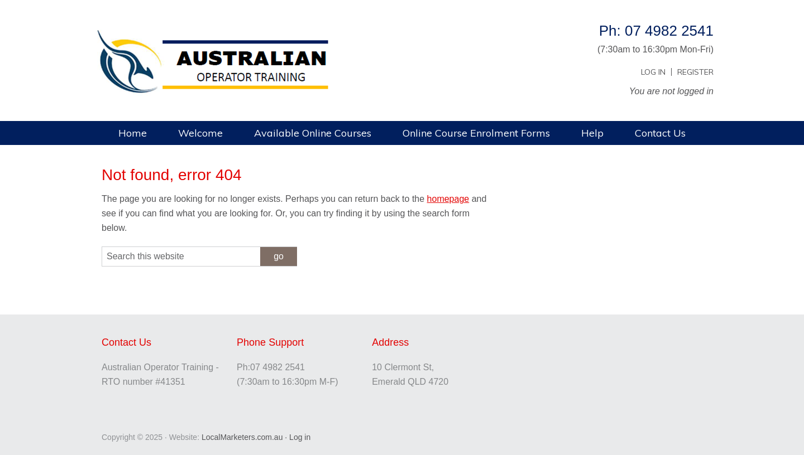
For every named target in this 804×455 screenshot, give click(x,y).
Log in (299, 437)
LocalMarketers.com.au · (245, 437)
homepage (448, 199)
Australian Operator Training (240, 36)
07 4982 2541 (277, 367)
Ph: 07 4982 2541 (656, 30)
